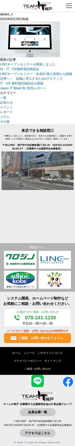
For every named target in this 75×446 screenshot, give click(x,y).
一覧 (3, 97)
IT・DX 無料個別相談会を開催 (21, 83)
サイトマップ (53, 360)
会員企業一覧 (37, 412)
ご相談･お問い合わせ (37, 368)
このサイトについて (50, 352)
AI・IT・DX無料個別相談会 (19, 69)
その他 (5, 121)
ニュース (29, 352)
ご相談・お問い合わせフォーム (40, 338)
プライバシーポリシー (28, 360)
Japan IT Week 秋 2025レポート (23, 88)
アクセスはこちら (37, 433)
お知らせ (6, 102)
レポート (6, 112)
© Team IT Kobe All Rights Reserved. (37, 442)
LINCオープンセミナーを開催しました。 (29, 64)
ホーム (16, 352)
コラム (5, 116)
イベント (6, 107)
